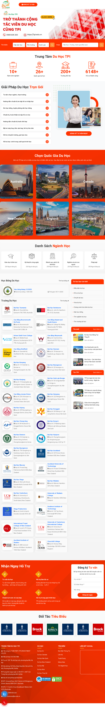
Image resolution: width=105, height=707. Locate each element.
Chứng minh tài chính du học (83, 307)
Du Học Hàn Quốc (42, 658)
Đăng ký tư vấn (28, 4)
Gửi (102, 45)
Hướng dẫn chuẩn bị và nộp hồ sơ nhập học (26, 101)
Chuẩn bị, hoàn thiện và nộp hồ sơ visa (26, 114)
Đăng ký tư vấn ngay (79, 133)
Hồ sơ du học (78, 293)
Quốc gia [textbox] (42, 45)
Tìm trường (64, 301)
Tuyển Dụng (62, 658)
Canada (88, 181)
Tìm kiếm (52, 45)
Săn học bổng (78, 312)
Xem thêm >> (97, 329)
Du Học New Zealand (43, 662)
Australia (16, 181)
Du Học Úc (40, 651)
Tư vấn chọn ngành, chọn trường (26, 94)
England (52, 218)
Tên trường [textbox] (31, 45)
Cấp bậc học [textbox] (18, 45)
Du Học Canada (42, 654)
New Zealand (16, 218)
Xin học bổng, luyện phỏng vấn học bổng (26, 108)
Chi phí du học (78, 298)
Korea (52, 181)
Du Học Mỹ (40, 666)
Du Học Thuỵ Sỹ (42, 673)
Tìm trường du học (80, 321)
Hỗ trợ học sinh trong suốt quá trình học (26, 141)
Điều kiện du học (79, 288)
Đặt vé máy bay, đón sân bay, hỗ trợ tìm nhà (26, 128)
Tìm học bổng (64, 281)
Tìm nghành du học (80, 317)
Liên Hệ (60, 654)
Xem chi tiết (88, 340)
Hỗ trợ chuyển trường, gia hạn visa (26, 135)
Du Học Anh (41, 669)
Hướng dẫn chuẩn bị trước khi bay (26, 121)
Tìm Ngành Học (63, 666)
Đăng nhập (61, 662)
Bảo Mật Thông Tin (64, 651)
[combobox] (19, 45)
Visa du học (78, 302)
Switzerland (88, 218)
